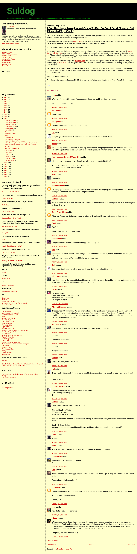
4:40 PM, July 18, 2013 (59, 118)
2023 (6, 97)
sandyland (56, 110)
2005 (6, 177)
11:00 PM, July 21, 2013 (60, 537)
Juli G (3, 316)
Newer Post (51, 544)
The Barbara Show (8, 349)
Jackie (54, 289)
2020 (6, 104)
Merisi (4, 272)
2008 (6, 170)
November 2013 (11, 122)
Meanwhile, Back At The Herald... (15, 141)
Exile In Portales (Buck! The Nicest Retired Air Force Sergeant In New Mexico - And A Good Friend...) (22, 364)
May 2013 (9, 152)
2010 (6, 166)
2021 (6, 102)
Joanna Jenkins (59, 386)
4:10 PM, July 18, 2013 (59, 107)
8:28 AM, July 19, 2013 (59, 332)
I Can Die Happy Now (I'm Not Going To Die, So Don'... (21, 143)
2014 (6, 116)
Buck (54, 223)
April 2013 (9, 154)
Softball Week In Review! (12, 139)
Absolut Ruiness (59, 307)
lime (54, 507)
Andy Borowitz (57, 53)
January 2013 (10, 160)
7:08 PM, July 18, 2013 (59, 246)
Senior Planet (6, 66)
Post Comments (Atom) (65, 549)
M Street (7, 146)
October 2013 (10, 124)
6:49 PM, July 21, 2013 (59, 515)
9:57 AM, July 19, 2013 (59, 383)
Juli (53, 265)
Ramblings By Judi (8, 328)
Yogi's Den (5, 340)
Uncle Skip (5, 205)
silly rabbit (56, 276)
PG (53, 133)
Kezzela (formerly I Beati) (10, 315)
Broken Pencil (6, 64)
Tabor (54, 144)
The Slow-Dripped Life (9, 332)
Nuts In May (6, 298)
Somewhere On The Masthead (12, 192)
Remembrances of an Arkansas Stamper (15, 344)
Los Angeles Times (8, 59)
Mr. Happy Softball (10, 134)
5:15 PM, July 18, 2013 (59, 182)
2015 (6, 114)
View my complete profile (10, 44)
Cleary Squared (7, 352)
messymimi (57, 239)
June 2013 (9, 150)
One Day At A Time (8, 321)
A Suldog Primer (7, 388)
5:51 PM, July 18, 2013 (59, 209)
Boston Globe (6, 55)
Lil (53, 336)
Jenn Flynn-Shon (59, 212)
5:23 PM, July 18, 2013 (59, 196)
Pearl (3, 239)
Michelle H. (56, 324)
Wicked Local (6, 61)
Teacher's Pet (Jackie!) (9, 226)
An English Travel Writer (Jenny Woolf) (14, 303)
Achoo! (7, 132)
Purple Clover (6, 57)
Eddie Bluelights (7, 305)
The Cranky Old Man (8, 252)
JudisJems (56, 487)
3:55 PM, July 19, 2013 (59, 399)
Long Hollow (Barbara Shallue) (12, 246)
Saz (53, 250)
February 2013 (10, 158)
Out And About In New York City (12, 218)
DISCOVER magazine (9, 54)
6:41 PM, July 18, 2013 (59, 235)
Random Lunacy (7, 347)
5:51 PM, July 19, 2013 (59, 467)
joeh (54, 95)
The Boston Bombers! (9, 377)
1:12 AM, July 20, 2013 (59, 504)
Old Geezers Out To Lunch (10, 313)
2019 (6, 106)
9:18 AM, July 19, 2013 (59, 366)
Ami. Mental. (6, 333)
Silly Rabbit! (6, 345)
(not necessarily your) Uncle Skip (66, 157)
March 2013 (9, 156)
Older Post (131, 544)
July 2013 (9, 130)
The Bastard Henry (8, 325)
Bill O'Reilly (61, 63)
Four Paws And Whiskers (10, 291)
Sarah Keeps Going (8, 318)
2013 (6, 118)
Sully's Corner (9, 137)
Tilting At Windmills (8, 337)
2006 (6, 174)
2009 (6, 168)
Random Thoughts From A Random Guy (15, 330)
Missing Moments (7, 323)
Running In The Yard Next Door (12, 261)
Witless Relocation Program (11, 342)
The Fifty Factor (7, 320)
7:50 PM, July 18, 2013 (59, 262)
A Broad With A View (8, 301)
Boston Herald (80, 61)
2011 (6, 164)
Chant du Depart (7, 198)
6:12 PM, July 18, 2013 (59, 220)
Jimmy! (4, 351)
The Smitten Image (8, 211)
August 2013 (10, 128)
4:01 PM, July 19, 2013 (59, 453)
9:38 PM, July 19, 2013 (59, 484)
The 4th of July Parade (12, 148)
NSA (6, 135)
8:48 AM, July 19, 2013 (59, 343)
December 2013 (11, 120)
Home (91, 544)
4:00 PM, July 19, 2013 (59, 442)
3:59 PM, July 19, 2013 (59, 431)
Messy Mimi (6, 233)
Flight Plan (5, 327)
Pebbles (4, 300)
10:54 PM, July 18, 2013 (60, 304)
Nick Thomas (6, 354)
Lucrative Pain (6, 311)
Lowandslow (57, 457)
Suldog (21, 11)
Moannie (4, 361)
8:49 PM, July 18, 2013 (59, 273)
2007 (6, 172)
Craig (54, 470)
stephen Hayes (58, 186)
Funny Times (78, 41)
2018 (6, 108)
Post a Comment (52, 541)
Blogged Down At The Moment (12, 335)
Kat (53, 369)
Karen (54, 175)
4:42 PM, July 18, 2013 (59, 129)
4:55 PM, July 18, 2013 (59, 171)
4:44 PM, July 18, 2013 (59, 154)
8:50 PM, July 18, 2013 (59, 286)
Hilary (54, 518)
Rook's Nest (6, 279)
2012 (6, 162)
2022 (6, 99)
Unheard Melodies (8, 285)
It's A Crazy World (7, 339)
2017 (6, 110)
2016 (6, 112)
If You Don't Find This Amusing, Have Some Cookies (20, 145)
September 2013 (11, 126)
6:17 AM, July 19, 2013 (59, 321)
